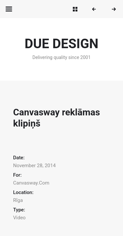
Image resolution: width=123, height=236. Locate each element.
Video (19, 218)
